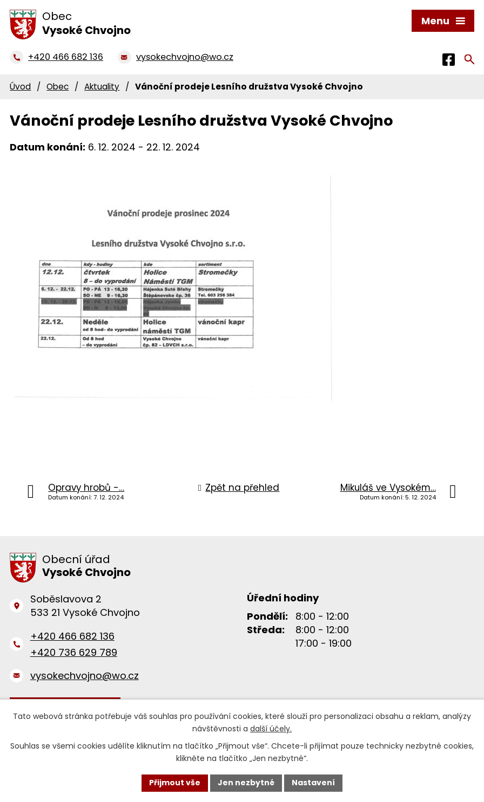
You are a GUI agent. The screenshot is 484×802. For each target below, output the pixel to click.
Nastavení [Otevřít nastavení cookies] (313, 782)
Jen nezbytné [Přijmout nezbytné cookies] (246, 782)
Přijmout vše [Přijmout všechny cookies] (174, 782)
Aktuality (101, 86)
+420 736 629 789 (73, 652)
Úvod (20, 86)
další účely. (271, 728)
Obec (57, 86)
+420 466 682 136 (72, 636)
